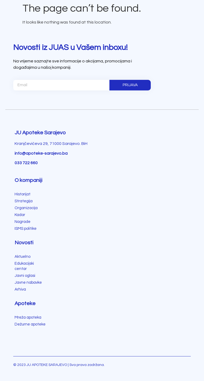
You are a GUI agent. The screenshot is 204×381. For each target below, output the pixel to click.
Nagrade (22, 222)
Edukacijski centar (24, 266)
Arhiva (20, 289)
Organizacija (26, 208)
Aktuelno (22, 257)
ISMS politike (26, 229)
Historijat (22, 194)
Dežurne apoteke (30, 324)
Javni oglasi (25, 276)
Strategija (24, 201)
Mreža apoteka (28, 317)
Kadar (20, 215)
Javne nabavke (28, 282)
